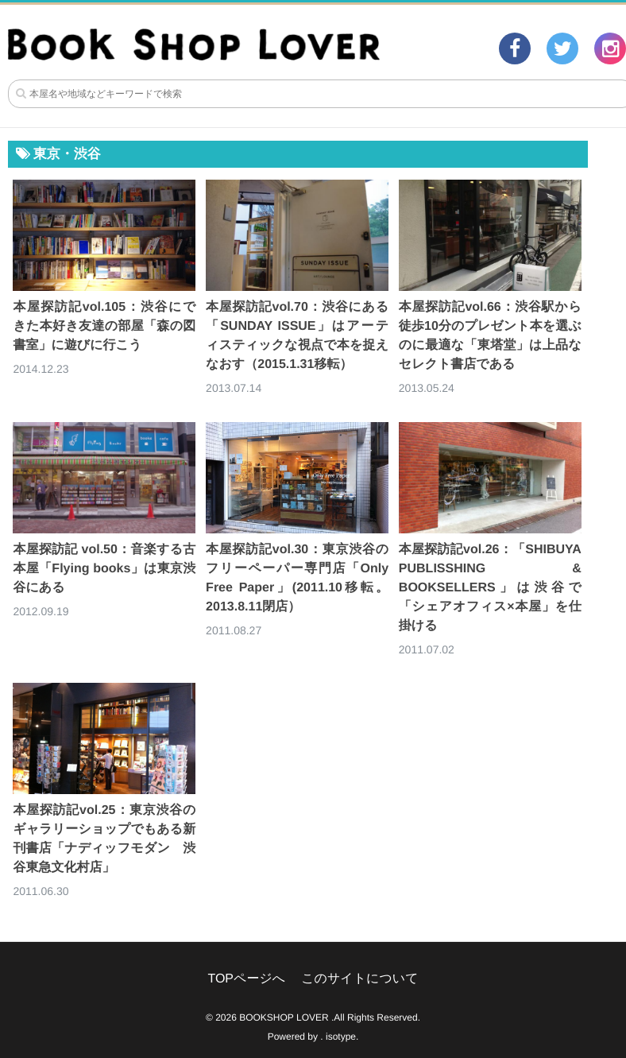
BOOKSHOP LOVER (283, 1017)
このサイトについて (359, 979)
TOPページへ (246, 979)
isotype (341, 1036)
